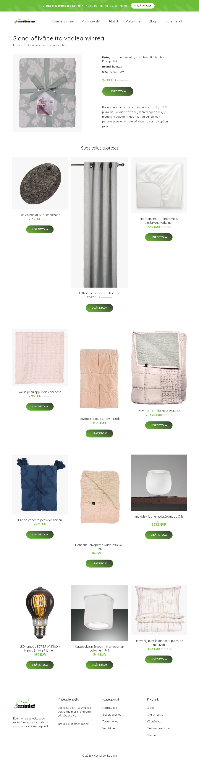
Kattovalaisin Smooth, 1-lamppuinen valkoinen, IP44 (99, 650)
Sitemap (152, 737)
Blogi (152, 22)
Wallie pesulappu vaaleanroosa (40, 394)
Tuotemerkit (173, 22)
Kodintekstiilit (92, 22)
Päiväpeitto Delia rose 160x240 (159, 412)
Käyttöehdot (155, 723)
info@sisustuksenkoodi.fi (74, 726)
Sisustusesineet (112, 716)
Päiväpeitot (109, 63)
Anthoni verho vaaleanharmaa (99, 295)
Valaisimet (133, 22)
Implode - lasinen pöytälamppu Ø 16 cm (159, 520)
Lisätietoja (118, 93)
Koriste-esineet (63, 22)
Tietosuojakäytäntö (159, 730)
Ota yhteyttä (155, 716)
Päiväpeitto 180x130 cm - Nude (99, 421)
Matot (113, 22)
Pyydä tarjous (143, 5)
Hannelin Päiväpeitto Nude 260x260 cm (99, 549)
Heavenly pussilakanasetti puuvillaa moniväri (159, 645)
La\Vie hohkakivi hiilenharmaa (40, 217)
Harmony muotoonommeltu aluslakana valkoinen (159, 222)
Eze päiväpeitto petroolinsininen (40, 522)
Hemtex (159, 59)
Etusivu (17, 47)
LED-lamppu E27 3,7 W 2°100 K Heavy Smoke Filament (40, 650)
